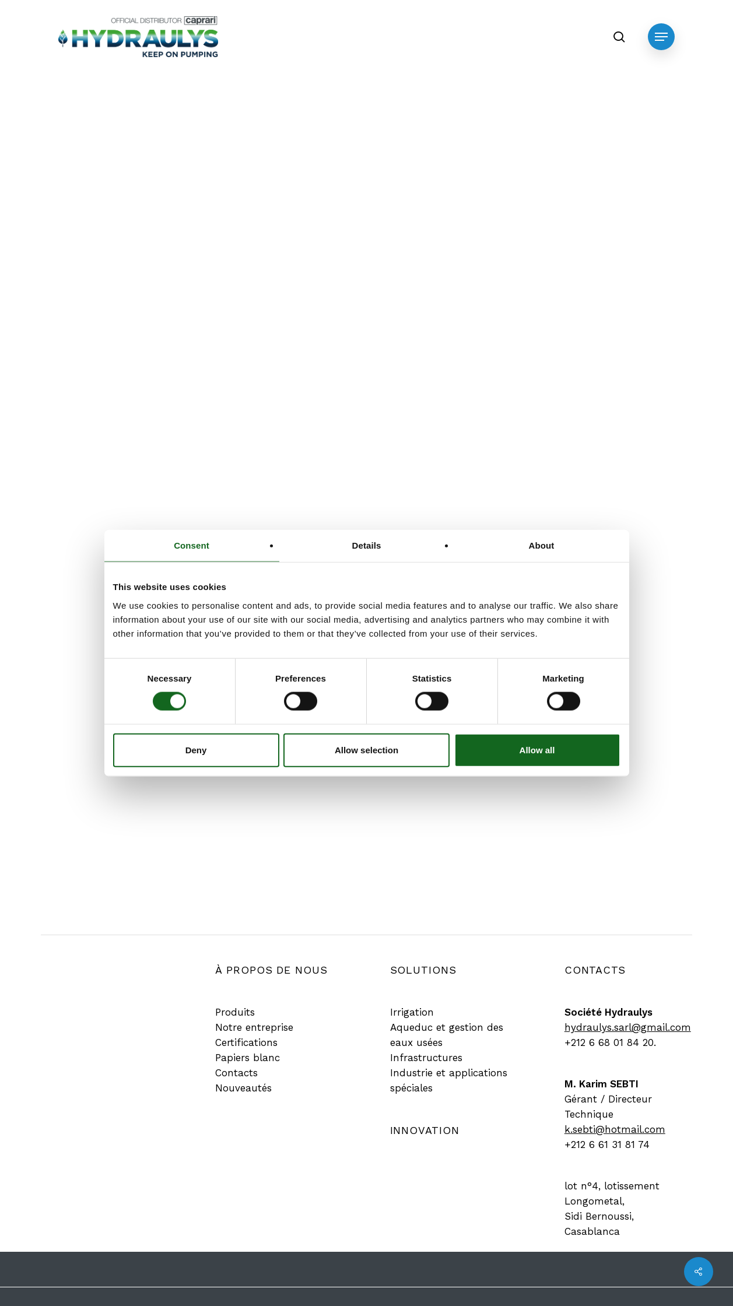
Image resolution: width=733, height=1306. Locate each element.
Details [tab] (366, 545)
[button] (661, 37)
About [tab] (542, 545)
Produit (362, 124)
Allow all (537, 749)
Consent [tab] (191, 545)
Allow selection (366, 749)
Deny (196, 749)
